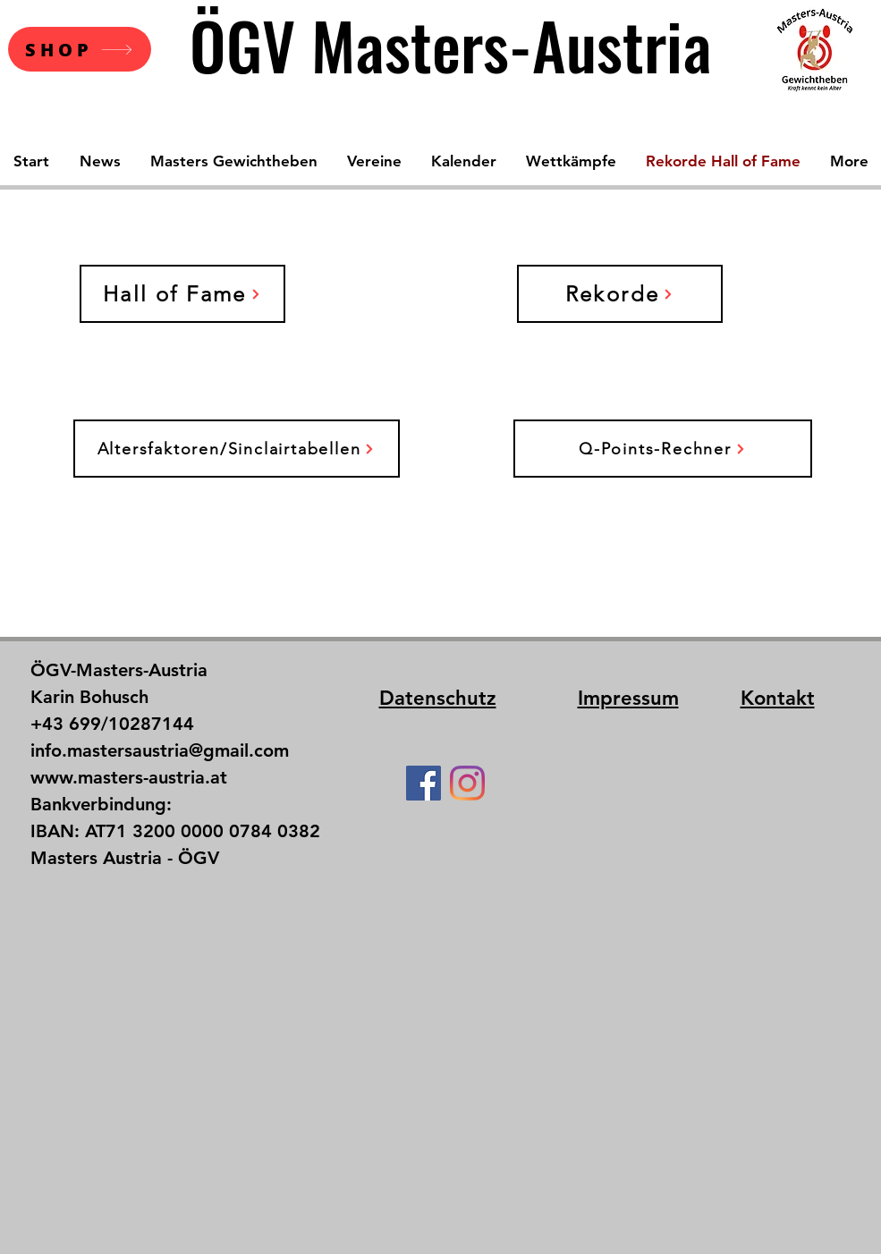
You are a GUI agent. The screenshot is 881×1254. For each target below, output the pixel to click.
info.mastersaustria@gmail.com (159, 750)
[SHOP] (79, 49)
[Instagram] (467, 783)
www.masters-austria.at (128, 777)
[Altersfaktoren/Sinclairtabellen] (236, 448)
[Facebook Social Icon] (423, 783)
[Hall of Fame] (182, 294)
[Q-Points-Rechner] (662, 448)
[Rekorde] (620, 294)
